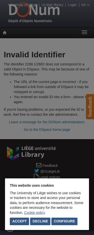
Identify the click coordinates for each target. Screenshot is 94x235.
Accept (19, 221)
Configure (64, 221)
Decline (40, 221)
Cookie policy (34, 213)
